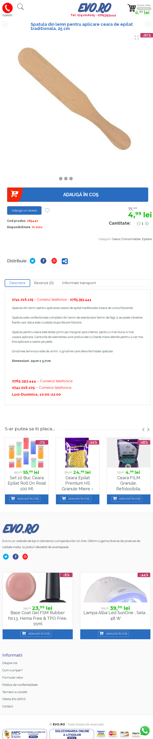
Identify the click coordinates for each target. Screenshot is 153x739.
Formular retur (12, 677)
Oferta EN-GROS (14, 699)
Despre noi (9, 663)
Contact (7, 706)
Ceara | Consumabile (126, 239)
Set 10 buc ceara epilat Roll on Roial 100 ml (27, 483)
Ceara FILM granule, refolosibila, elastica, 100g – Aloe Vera (128, 488)
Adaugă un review (24, 210)
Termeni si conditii (14, 692)
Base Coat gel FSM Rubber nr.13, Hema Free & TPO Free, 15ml (37, 618)
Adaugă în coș (52, 195)
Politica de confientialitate (20, 685)
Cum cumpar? (12, 670)
